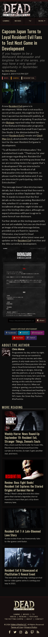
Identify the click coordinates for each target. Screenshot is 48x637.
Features (33, 617)
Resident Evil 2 (16, 135)
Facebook (11, 333)
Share (40, 320)
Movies (26, 614)
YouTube (18, 338)
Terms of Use (17, 627)
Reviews (22, 617)
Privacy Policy (30, 627)
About (29, 619)
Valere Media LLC (19, 624)
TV (33, 614)
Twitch (31, 338)
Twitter (24, 333)
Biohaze (10, 122)
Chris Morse (10, 71)
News (6, 78)
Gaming (16, 78)
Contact (39, 619)
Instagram (37, 333)
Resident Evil (29, 78)
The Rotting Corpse (14, 619)
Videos (13, 617)
